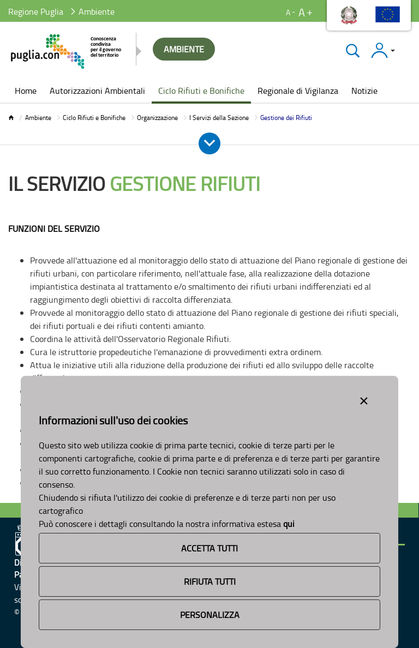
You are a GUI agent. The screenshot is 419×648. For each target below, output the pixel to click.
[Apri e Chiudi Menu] (209, 143)
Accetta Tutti (209, 548)
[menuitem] (25, 92)
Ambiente (38, 117)
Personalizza (210, 615)
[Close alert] (364, 398)
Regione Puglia (35, 11)
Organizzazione (157, 117)
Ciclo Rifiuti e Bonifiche (94, 117)
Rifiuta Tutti (210, 581)
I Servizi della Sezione (219, 117)
